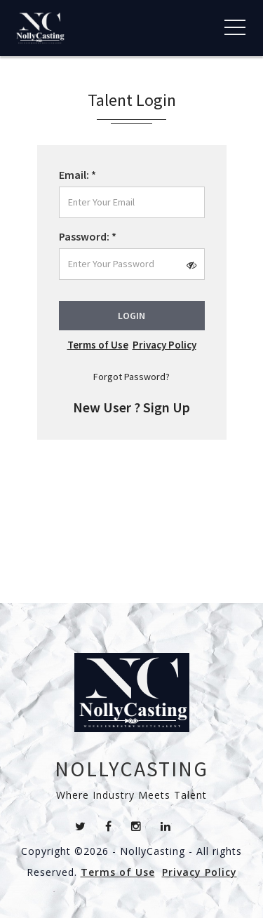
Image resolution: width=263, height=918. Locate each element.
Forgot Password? (131, 376)
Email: (77, 175)
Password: (87, 236)
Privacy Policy (164, 344)
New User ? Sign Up (131, 407)
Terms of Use (97, 344)
